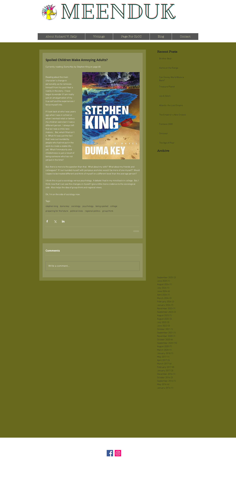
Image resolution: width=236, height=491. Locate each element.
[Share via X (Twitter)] (55, 221)
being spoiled (102, 206)
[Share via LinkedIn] (63, 221)
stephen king (52, 206)
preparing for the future (57, 211)
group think (107, 211)
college (113, 206)
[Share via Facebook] (47, 221)
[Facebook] (110, 453)
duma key (64, 206)
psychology (88, 206)
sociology (75, 206)
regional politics (92, 211)
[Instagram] (118, 453)
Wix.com (134, 490)
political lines (76, 211)
